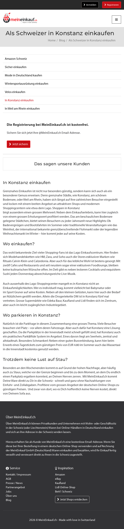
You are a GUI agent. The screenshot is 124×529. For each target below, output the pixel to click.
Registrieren (111, 4)
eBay (58, 478)
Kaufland (60, 483)
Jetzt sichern (18, 144)
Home (52, 40)
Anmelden (90, 4)
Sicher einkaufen (15, 67)
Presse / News (14, 483)
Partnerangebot (15, 487)
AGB (8, 478)
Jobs (8, 491)
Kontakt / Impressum (18, 474)
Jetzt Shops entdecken (72, 499)
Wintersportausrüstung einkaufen (26, 83)
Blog (62, 40)
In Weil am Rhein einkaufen (22, 108)
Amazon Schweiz (16, 58)
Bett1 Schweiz (63, 491)
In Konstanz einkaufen (19, 100)
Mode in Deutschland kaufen (23, 75)
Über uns (11, 495)
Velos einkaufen (15, 92)
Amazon (60, 474)
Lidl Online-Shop (65, 487)
